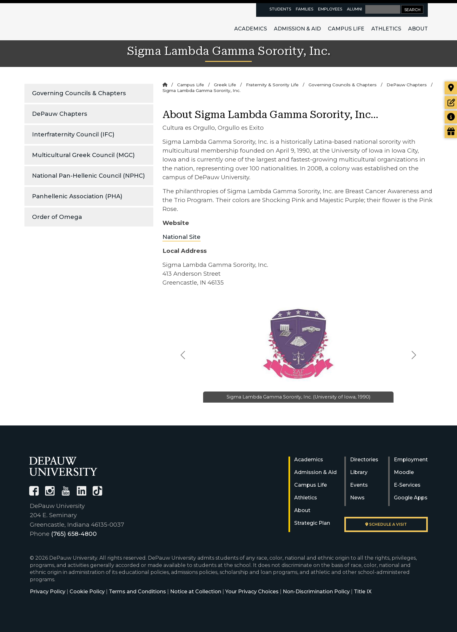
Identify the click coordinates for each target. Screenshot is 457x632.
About (418, 29)
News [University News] (357, 498)
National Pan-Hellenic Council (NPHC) (88, 175)
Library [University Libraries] (359, 472)
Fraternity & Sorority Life (272, 84)
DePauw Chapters (59, 113)
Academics (250, 29)
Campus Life (346, 29)
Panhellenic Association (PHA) (77, 196)
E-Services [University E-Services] (407, 485)
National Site (181, 236)
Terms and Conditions (137, 592)
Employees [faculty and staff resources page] (330, 9)
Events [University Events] (359, 485)
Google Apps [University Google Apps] (410, 498)
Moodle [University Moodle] (404, 472)
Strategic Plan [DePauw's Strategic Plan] (312, 523)
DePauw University (64, 21)
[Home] (164, 84)
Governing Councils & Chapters (79, 93)
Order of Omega (57, 217)
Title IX (363, 592)
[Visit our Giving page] (451, 131)
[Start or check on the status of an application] (451, 102)
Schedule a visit (386, 524)
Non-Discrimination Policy (316, 592)
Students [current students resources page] (280, 9)
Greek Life (225, 84)
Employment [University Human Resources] (411, 460)
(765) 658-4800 (74, 533)
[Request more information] (451, 117)
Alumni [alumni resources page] (354, 9)
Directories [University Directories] (364, 460)
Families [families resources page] (304, 9)
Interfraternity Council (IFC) (73, 134)
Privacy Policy (47, 592)
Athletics (386, 29)
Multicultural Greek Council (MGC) (83, 155)
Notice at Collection (195, 592)
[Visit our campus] (451, 88)
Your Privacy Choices (252, 592)
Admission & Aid (297, 29)
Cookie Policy (87, 592)
